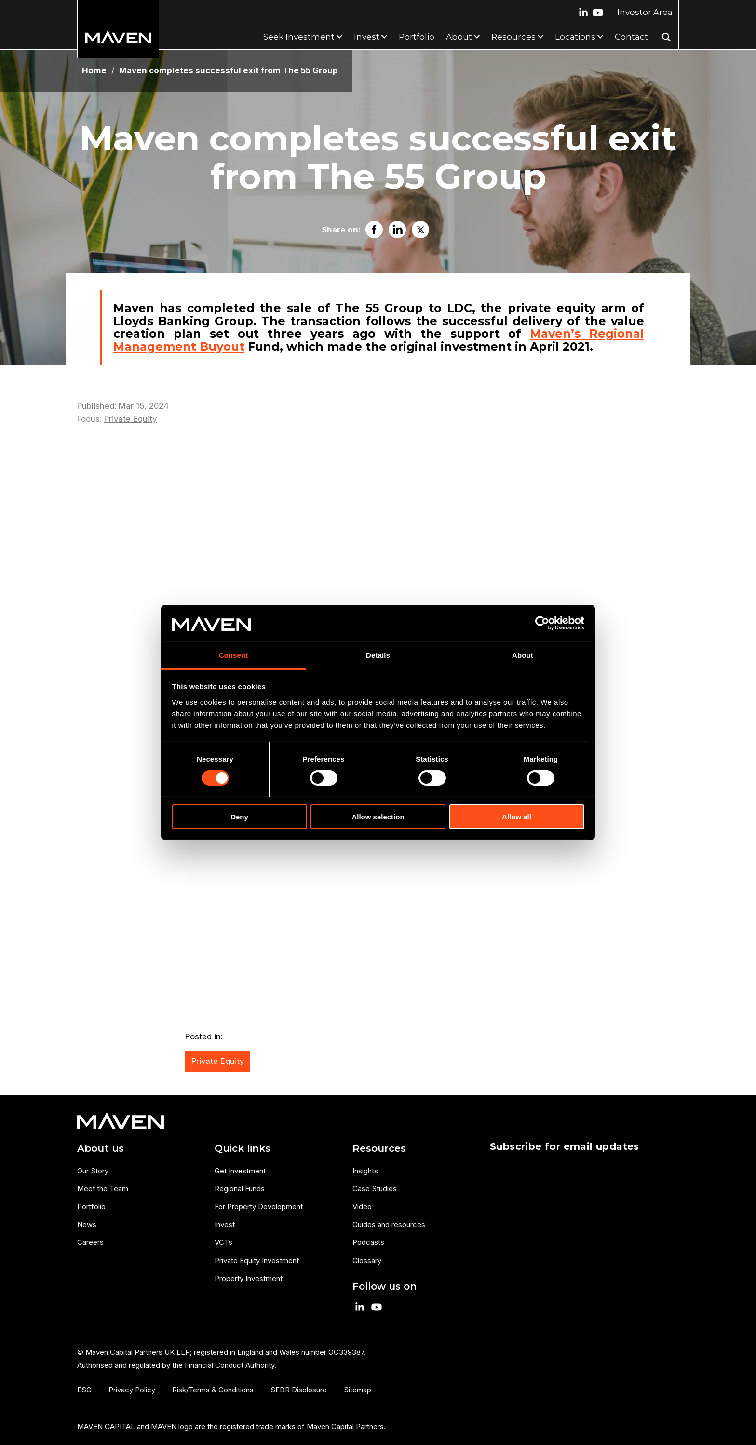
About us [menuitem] (100, 1148)
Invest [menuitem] (225, 1224)
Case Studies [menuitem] (374, 1188)
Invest (366, 36)
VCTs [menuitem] (223, 1242)
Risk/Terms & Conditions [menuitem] (213, 1389)
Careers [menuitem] (90, 1242)
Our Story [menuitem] (92, 1170)
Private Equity (130, 418)
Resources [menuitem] (379, 1148)
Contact (631, 36)
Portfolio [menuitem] (91, 1206)
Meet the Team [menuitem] (102, 1188)
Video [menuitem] (362, 1206)
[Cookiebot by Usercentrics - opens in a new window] (542, 623)
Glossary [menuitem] (366, 1260)
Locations (575, 36)
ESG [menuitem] (84, 1389)
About (459, 36)
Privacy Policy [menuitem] (131, 1389)
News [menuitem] (86, 1224)
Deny (239, 817)
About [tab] (522, 655)
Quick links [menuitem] (242, 1148)
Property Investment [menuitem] (249, 1278)
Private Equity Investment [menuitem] (257, 1260)
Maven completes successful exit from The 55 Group (228, 71)
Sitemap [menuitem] (357, 1389)
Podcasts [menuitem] (368, 1242)
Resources (513, 36)
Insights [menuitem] (365, 1170)
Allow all (516, 817)
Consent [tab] (233, 655)
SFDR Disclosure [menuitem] (298, 1389)
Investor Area (645, 12)
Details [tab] (378, 655)
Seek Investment (299, 36)
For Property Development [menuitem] (259, 1206)
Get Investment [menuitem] (240, 1170)
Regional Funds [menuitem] (240, 1188)
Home (94, 71)
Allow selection (377, 817)
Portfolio (416, 36)
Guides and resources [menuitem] (388, 1224)
